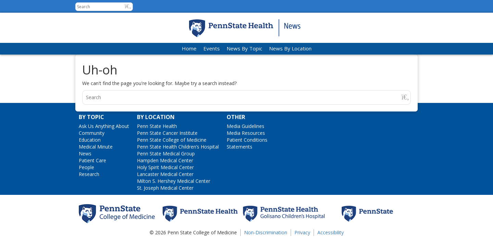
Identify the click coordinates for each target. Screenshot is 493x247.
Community (91, 133)
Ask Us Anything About (104, 126)
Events (211, 48)
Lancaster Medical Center (165, 174)
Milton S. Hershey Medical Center (173, 181)
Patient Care (92, 160)
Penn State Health (157, 126)
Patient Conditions (247, 140)
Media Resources (246, 133)
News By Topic (244, 48)
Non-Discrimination (265, 232)
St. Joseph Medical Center (165, 188)
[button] (128, 6)
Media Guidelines (245, 126)
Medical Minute (96, 146)
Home (189, 48)
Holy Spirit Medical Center (165, 167)
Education (90, 140)
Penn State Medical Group (166, 153)
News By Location (290, 48)
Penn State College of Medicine (171, 140)
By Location (156, 117)
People (86, 167)
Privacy (302, 232)
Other (236, 117)
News (85, 153)
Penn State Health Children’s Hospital (178, 146)
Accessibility (330, 232)
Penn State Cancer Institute (167, 133)
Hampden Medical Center (165, 160)
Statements (239, 146)
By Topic (91, 117)
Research (89, 174)
